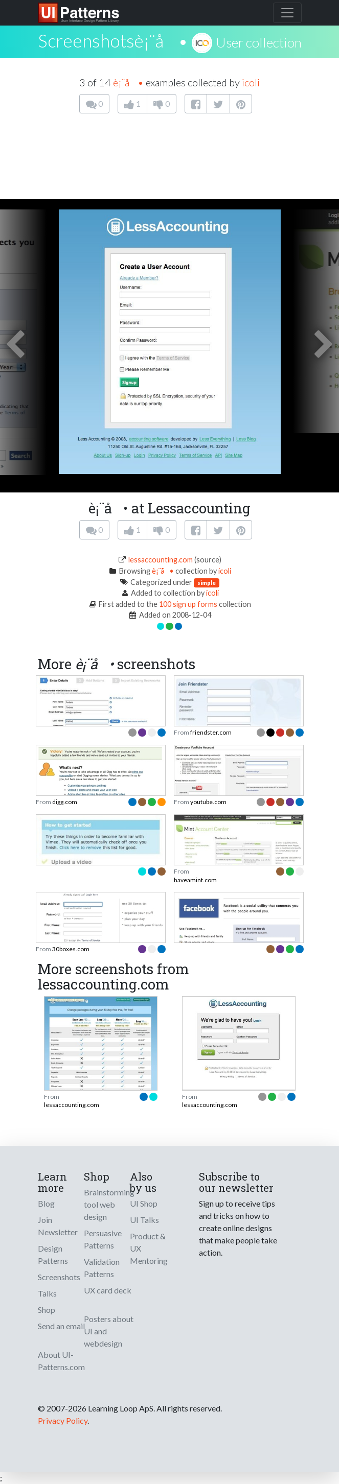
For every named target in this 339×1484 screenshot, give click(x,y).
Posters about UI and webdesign (108, 1331)
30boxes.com (70, 949)
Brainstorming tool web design (109, 1204)
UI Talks (144, 1219)
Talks (47, 1293)
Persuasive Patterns (103, 1239)
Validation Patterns (102, 1268)
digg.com (64, 802)
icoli (251, 82)
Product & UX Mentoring (149, 1248)
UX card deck (107, 1290)
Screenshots (59, 1277)
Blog (46, 1203)
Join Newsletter (58, 1226)
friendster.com (211, 732)
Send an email (61, 1326)
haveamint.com (195, 880)
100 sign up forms (188, 604)
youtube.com (208, 802)
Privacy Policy (62, 1420)
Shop (46, 1309)
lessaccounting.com (160, 559)
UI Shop (143, 1203)
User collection (259, 42)
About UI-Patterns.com (61, 1361)
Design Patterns (53, 1254)
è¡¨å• (161, 40)
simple (206, 582)
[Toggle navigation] (287, 13)
